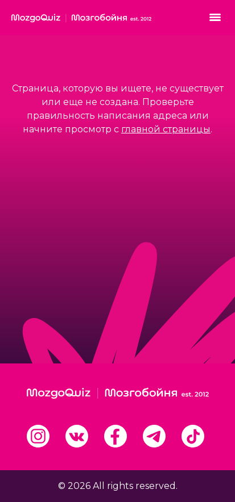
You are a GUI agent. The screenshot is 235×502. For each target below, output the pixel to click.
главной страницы (166, 129)
